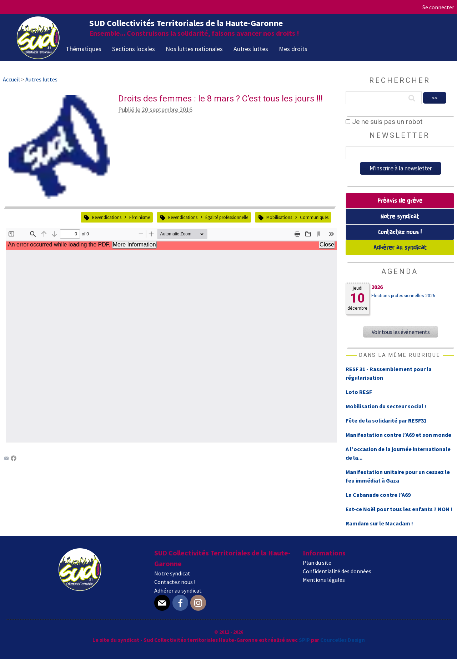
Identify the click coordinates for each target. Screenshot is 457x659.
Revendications (106, 217)
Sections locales (133, 49)
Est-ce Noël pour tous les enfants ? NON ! (399, 509)
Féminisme (139, 217)
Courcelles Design (342, 639)
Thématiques (83, 49)
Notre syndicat (400, 216)
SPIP (304, 639)
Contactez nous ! (400, 232)
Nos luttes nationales (194, 49)
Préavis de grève (400, 201)
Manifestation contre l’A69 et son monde (398, 434)
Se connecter (438, 7)
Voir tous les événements (401, 331)
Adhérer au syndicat (400, 247)
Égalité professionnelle (226, 217)
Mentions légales (324, 579)
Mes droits (293, 49)
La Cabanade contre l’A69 (378, 494)
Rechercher (399, 80)
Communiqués (314, 217)
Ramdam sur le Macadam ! (379, 523)
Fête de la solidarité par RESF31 (386, 420)
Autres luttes (250, 49)
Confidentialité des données (337, 571)
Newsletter (400, 135)
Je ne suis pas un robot (384, 122)
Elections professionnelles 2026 (403, 295)
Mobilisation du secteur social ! (386, 406)
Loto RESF (359, 391)
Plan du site (317, 562)
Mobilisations (279, 217)
